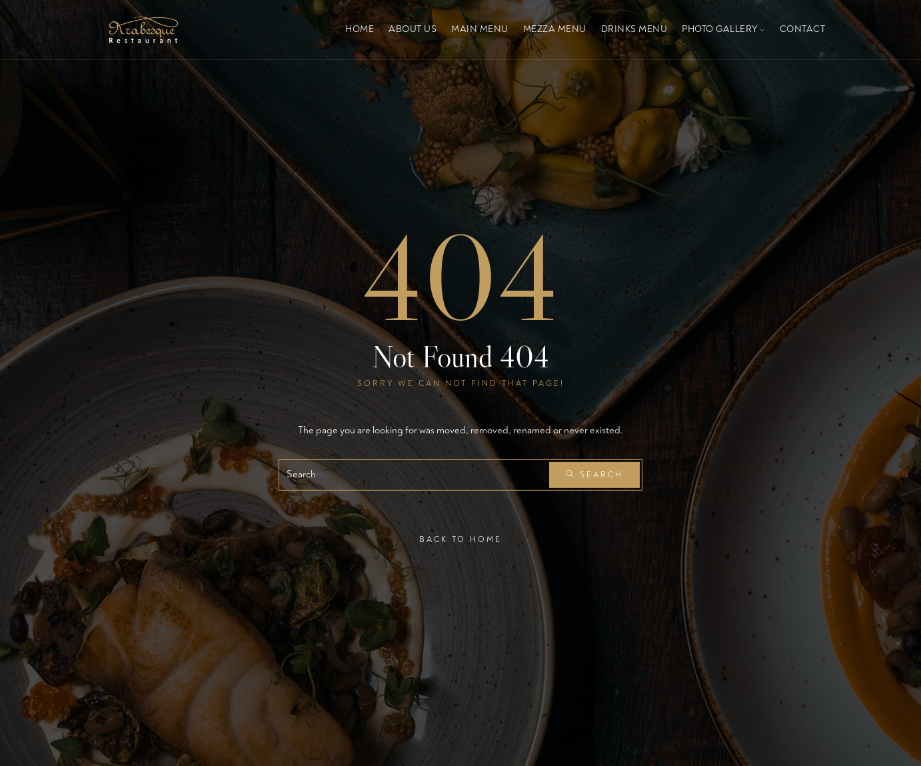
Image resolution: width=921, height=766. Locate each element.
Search (594, 475)
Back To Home (460, 539)
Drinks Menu (634, 29)
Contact (803, 29)
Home (359, 29)
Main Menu (479, 29)
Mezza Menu (554, 29)
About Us (413, 29)
